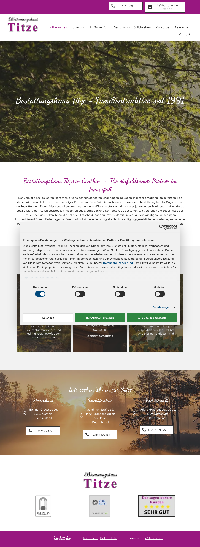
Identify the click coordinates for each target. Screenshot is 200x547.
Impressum (30, 277)
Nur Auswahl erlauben (100, 317)
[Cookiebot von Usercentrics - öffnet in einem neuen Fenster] (161, 227)
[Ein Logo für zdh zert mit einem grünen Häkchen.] (100, 506)
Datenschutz (48, 277)
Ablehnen (48, 317)
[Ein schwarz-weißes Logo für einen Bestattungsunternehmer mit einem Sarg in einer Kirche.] (43, 506)
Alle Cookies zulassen (152, 317)
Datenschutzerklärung (118, 262)
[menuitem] (58, 27)
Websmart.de (154, 538)
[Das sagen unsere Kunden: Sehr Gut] (156, 506)
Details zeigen (161, 307)
